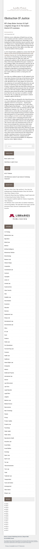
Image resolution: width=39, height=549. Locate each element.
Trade (5, 472)
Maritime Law (7, 400)
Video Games (7, 489)
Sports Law (7, 458)
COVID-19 (6, 280)
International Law (8, 376)
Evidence (6, 338)
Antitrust (6, 245)
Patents (6, 414)
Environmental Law (8, 32)
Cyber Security (7, 290)
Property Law (7, 424)
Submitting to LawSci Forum (11, 162)
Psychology (7, 428)
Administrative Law (8, 235)
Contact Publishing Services (15, 536)
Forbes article (19, 116)
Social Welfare (7, 448)
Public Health (7, 431)
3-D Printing (7, 232)
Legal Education (8, 390)
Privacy (6, 417)
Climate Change (8, 263)
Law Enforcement (8, 383)
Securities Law (7, 441)
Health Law (7, 355)
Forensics (6, 352)
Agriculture (6, 239)
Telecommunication (8, 465)
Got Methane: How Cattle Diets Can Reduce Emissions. (19, 202)
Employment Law (8, 314)
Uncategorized (7, 486)
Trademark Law (8, 476)
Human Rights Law (8, 362)
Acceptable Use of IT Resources (17, 546)
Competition (7, 266)
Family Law (7, 342)
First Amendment (8, 345)
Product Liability (8, 421)
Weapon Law (7, 493)
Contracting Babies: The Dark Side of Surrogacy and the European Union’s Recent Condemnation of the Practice (19, 206)
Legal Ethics (7, 393)
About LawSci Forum (9, 158)
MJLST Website (8, 173)
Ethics (5, 328)
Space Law (7, 455)
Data (5, 294)
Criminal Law (7, 283)
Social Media (7, 445)
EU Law (6, 331)
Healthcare (6, 359)
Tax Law (6, 462)
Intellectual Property (9, 373)
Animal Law (7, 242)
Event (5, 335)
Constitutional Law (8, 269)
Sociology (6, 452)
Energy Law (7, 318)
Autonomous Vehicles (9, 252)
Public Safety (7, 434)
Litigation (6, 397)
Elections (6, 311)
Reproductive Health (9, 438)
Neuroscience (7, 407)
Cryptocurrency (8, 287)
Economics (7, 304)
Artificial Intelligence (9, 249)
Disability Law (7, 297)
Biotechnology (7, 256)
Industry (6, 369)
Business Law (7, 259)
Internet (6, 379)
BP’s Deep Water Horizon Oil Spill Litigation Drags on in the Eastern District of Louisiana (16, 25)
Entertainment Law (8, 321)
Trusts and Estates (8, 483)
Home (5, 536)
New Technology (8, 410)
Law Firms (6, 386)
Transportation (7, 479)
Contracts (6, 273)
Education (6, 307)
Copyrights (6, 276)
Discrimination (7, 300)
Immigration (7, 366)
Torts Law (6, 469)
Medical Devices (8, 404)
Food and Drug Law (8, 348)
